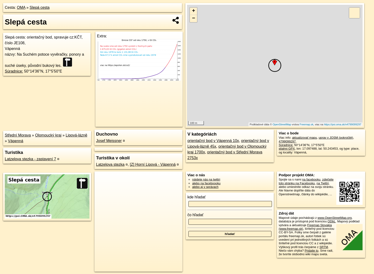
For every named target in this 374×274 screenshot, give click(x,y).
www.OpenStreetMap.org (334, 218)
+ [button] (193, 11)
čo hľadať (195, 215)
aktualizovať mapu (304, 137)
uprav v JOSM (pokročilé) (336, 137)
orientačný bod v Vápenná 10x (213, 141)
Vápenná (15, 141)
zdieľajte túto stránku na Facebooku (306, 181)
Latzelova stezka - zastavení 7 (30, 159)
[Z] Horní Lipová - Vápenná (153, 164)
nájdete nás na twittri (206, 179)
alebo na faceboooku (206, 183)
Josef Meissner (109, 141)
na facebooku (311, 179)
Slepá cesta (40, 7)
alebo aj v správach (205, 187)
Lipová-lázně (76, 135)
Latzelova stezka (110, 164)
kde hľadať (196, 197)
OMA (21, 7)
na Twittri (323, 183)
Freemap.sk (306, 124)
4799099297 (287, 141)
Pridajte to (311, 250)
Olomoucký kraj (48, 135)
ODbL (331, 221)
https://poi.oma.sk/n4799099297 (342, 124)
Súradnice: (14, 71)
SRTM (323, 247)
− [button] (193, 18)
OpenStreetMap (282, 124)
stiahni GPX (287, 148)
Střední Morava (18, 135)
